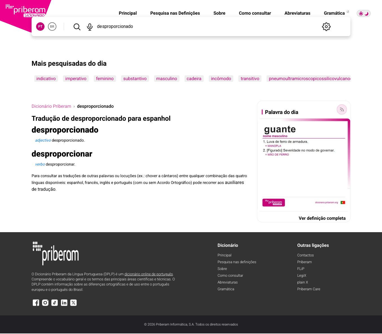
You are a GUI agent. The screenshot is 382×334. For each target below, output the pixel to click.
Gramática (337, 13)
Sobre (219, 13)
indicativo (46, 78)
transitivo (250, 78)
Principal (128, 13)
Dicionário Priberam (51, 106)
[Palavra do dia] (342, 109)
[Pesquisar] (76, 26)
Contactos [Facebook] (305, 255)
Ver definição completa (322, 218)
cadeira (194, 78)
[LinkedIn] (64, 305)
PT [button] (40, 26)
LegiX (301, 276)
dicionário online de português (149, 274)
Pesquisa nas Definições (175, 13)
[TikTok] (54, 305)
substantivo (135, 78)
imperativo (76, 78)
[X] (73, 305)
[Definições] (326, 26)
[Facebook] (36, 305)
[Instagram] (45, 305)
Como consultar (255, 13)
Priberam (304, 262)
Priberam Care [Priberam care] (308, 289)
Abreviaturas (297, 13)
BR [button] (52, 26)
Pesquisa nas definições (237, 262)
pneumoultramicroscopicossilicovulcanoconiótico (319, 78)
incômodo (221, 78)
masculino (166, 78)
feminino (105, 78)
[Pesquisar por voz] (89, 26)
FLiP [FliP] (300, 269)
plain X (302, 282)
